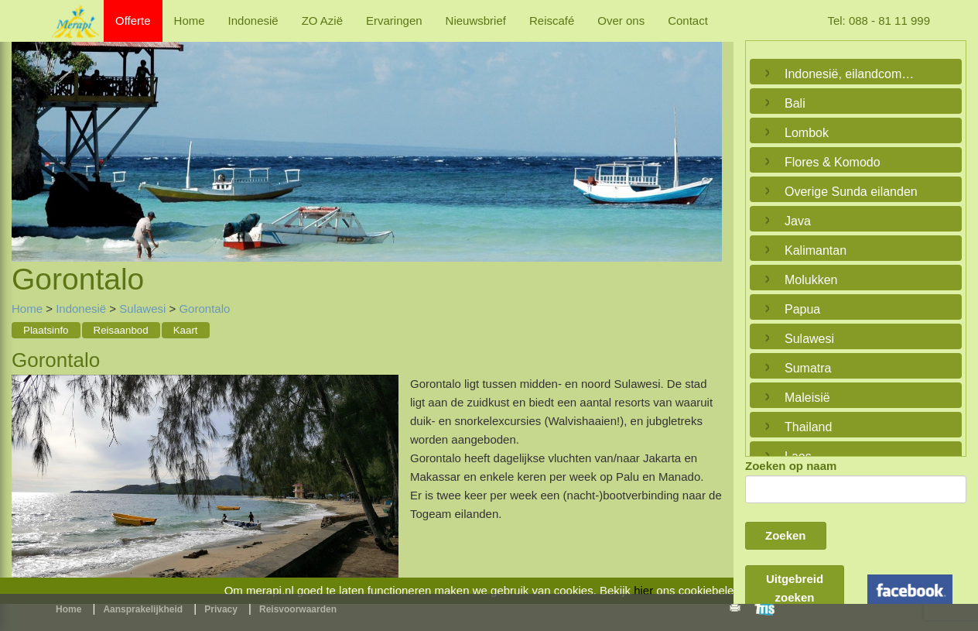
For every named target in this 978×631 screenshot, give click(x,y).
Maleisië (807, 397)
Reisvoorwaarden (298, 609)
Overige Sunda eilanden (851, 191)
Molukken (811, 279)
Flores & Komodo (833, 162)
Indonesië (253, 20)
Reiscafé (551, 20)
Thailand (808, 427)
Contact (688, 20)
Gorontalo (204, 308)
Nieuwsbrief (476, 20)
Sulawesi (142, 308)
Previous (27, 134)
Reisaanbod (121, 330)
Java (798, 221)
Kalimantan (815, 250)
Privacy (221, 609)
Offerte (133, 20)
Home (189, 20)
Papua (802, 309)
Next (706, 134)
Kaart (185, 330)
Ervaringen (394, 20)
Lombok (807, 132)
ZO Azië (322, 20)
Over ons (621, 20)
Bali (795, 103)
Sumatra (808, 368)
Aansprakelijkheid (143, 609)
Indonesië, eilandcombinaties (852, 74)
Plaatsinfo (46, 330)
